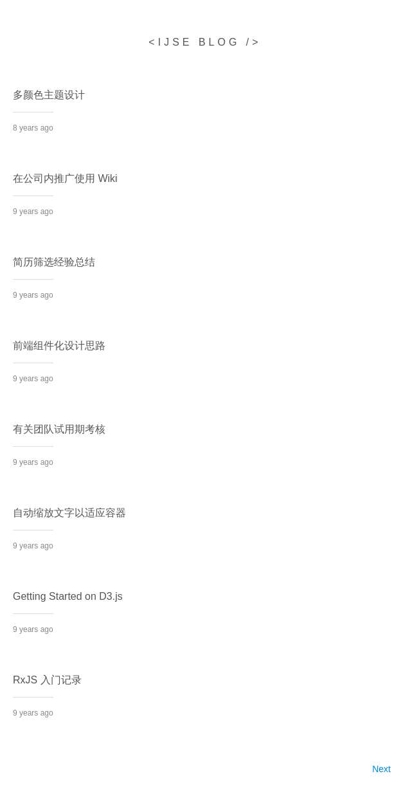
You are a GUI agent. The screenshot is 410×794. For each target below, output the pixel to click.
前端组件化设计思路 (59, 345)
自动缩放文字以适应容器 (69, 512)
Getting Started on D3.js (68, 596)
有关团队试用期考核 (59, 429)
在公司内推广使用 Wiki (65, 178)
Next (381, 769)
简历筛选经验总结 (54, 262)
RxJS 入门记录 (47, 679)
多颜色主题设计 (49, 94)
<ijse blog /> (204, 42)
